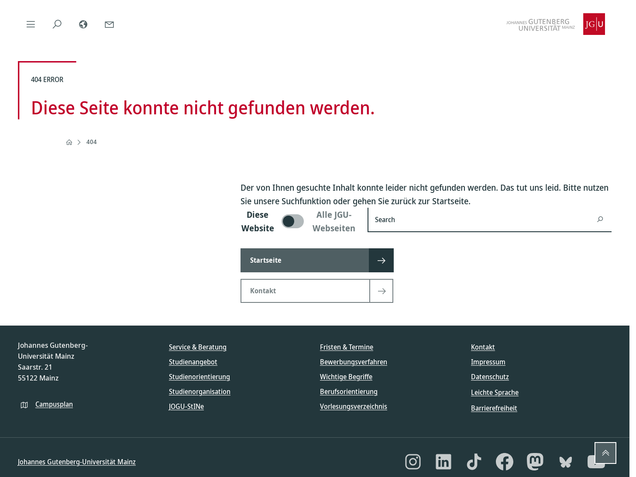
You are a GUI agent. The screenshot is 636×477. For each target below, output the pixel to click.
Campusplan (54, 404)
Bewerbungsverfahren (353, 362)
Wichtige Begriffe (346, 376)
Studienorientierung (199, 376)
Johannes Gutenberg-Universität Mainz (77, 462)
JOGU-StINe (186, 406)
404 (91, 141)
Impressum (488, 362)
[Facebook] (504, 461)
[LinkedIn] (443, 461)
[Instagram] (413, 461)
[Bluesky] (565, 461)
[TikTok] (474, 461)
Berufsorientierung (349, 391)
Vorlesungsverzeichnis (353, 406)
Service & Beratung (198, 347)
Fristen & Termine (346, 347)
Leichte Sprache (495, 392)
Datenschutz (490, 376)
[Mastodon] (535, 461)
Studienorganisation (199, 391)
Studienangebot (193, 362)
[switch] (299, 221)
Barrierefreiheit (494, 408)
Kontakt (483, 347)
